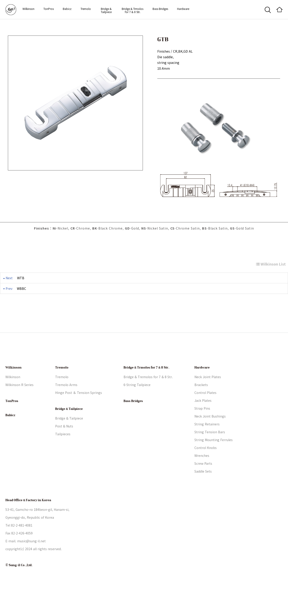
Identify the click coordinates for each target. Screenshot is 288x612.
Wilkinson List (271, 264)
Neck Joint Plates (207, 393)
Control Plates (205, 409)
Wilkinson (28, 9)
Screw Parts (203, 480)
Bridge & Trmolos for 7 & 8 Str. (132, 10)
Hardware (183, 9)
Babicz (67, 9)
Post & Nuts (64, 442)
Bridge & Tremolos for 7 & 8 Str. (148, 393)
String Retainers (207, 440)
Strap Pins (202, 424)
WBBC (21, 288)
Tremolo (86, 9)
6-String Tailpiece (137, 401)
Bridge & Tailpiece (106, 10)
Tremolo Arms (66, 401)
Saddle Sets (203, 487)
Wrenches (201, 472)
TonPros (48, 9)
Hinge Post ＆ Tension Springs (78, 409)
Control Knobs (205, 464)
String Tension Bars (209, 448)
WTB (20, 278)
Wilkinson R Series (19, 401)
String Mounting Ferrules (213, 456)
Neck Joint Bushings (210, 432)
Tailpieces (62, 450)
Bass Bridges (160, 9)
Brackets (201, 401)
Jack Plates (203, 417)
